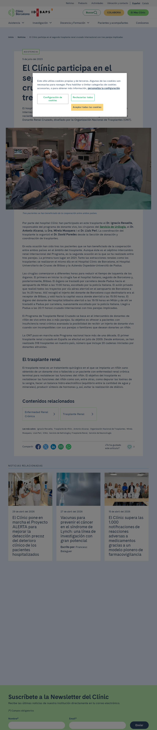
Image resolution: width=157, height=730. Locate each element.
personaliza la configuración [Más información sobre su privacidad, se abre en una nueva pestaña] (104, 88)
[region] (80, 95)
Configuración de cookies (52, 99)
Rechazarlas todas (83, 97)
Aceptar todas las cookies (87, 107)
